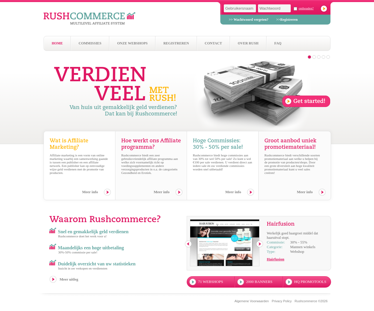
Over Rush (248, 43)
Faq (277, 43)
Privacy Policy (282, 301)
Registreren (176, 43)
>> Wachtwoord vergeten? (248, 20)
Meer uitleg (69, 279)
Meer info (90, 192)
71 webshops (210, 281)
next (260, 244)
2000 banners (259, 281)
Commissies (90, 43)
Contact (213, 43)
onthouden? (306, 8)
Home (57, 43)
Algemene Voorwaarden (251, 301)
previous (189, 244)
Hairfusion (275, 259)
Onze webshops (132, 43)
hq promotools (310, 281)
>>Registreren (286, 20)
